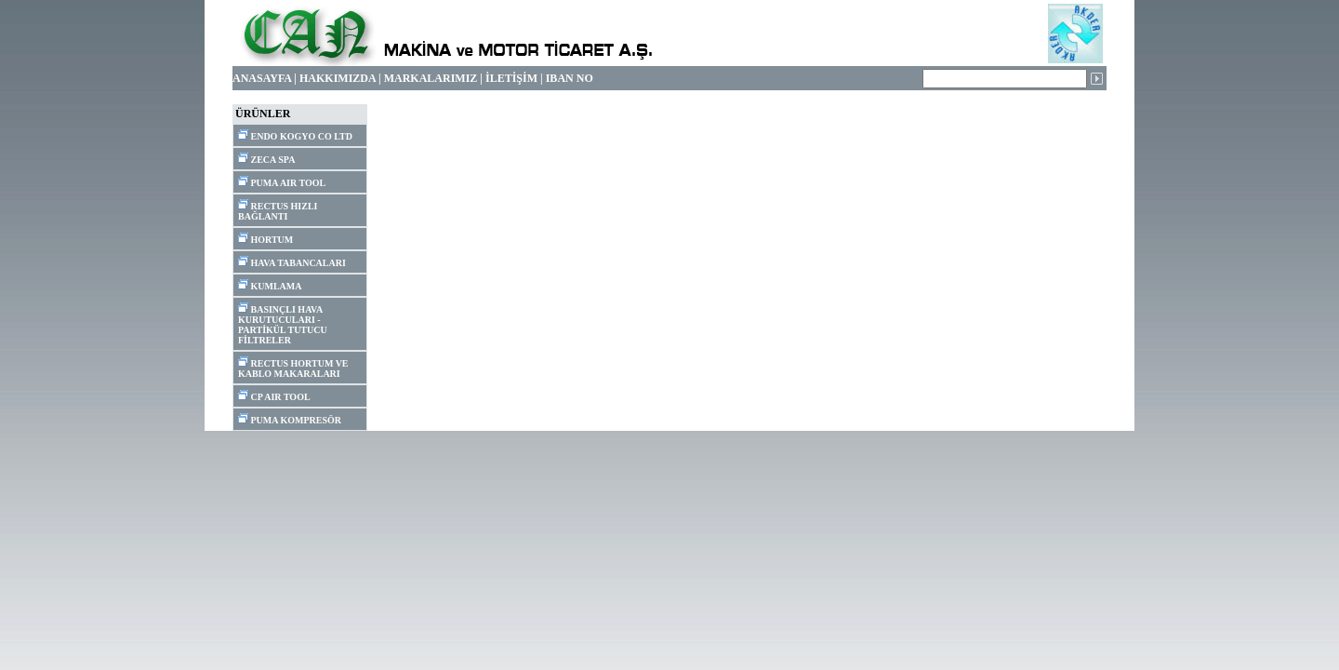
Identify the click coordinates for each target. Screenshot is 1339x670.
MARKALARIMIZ (431, 78)
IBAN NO (569, 78)
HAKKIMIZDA (337, 78)
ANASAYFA (261, 78)
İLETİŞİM (511, 78)
